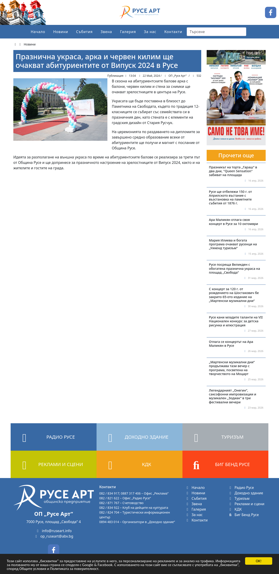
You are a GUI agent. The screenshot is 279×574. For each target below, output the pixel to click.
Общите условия (32, 569)
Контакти (173, 31)
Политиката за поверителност (74, 569)
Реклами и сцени (246, 503)
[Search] (216, 31)
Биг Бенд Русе (243, 514)
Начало (38, 31)
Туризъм (239, 498)
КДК (235, 509)
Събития (84, 31)
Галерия (128, 31)
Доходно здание (245, 492)
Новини (60, 31)
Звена (106, 31)
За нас (150, 31)
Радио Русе (241, 487)
